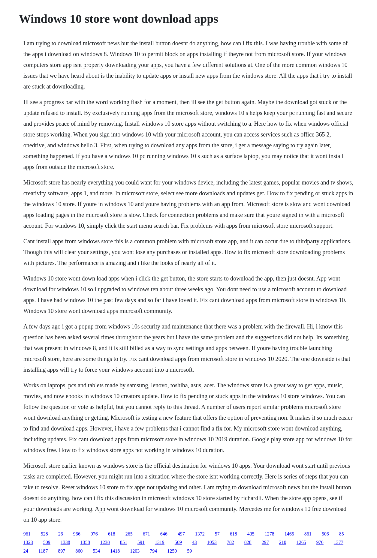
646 (163, 533)
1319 (159, 542)
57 (217, 533)
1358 (85, 542)
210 (282, 542)
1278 (269, 533)
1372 (200, 533)
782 (230, 542)
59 (189, 551)
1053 (212, 542)
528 (44, 533)
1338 (65, 542)
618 (111, 533)
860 (79, 551)
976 (94, 533)
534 (96, 551)
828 (248, 542)
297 (265, 542)
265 (129, 533)
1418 (115, 551)
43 (194, 542)
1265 (301, 542)
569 (178, 542)
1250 (172, 551)
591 (141, 542)
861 (308, 533)
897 (61, 551)
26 (60, 533)
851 (123, 542)
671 (146, 533)
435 (251, 533)
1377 (338, 542)
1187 (43, 551)
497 (181, 533)
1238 (105, 542)
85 (341, 533)
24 (25, 551)
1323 (28, 542)
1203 (135, 551)
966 (76, 533)
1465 (289, 533)
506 (325, 533)
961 (27, 533)
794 (153, 551)
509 (46, 542)
